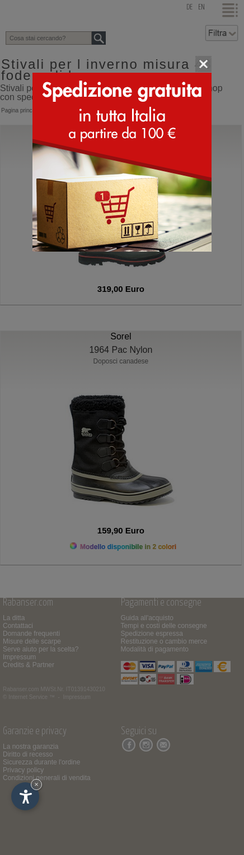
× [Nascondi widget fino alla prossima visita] (36, 784)
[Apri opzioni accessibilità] (25, 796)
